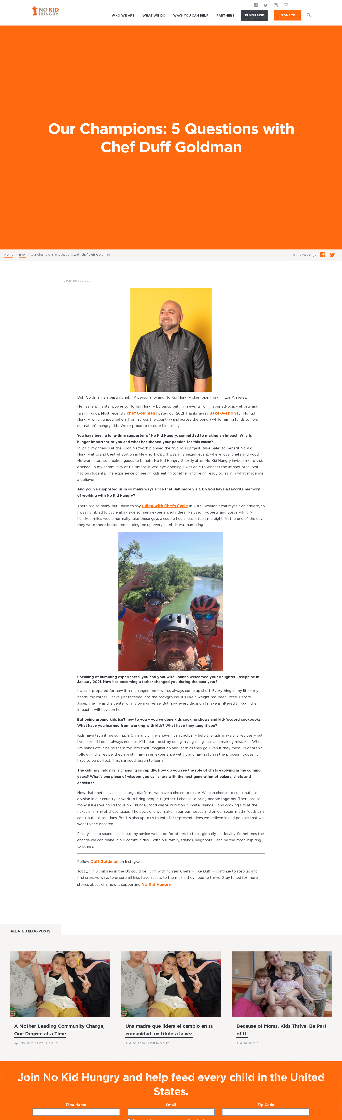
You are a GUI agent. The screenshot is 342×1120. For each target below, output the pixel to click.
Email (179, 1102)
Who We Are (123, 15)
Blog (22, 254)
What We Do (154, 15)
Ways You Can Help (191, 15)
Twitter (266, 5)
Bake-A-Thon (217, 413)
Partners (225, 15)
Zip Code (274, 1102)
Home (8, 254)
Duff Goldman (102, 860)
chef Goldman (139, 413)
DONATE (288, 15)
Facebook (256, 5)
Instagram (276, 5)
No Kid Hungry (154, 882)
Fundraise (254, 15)
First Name (84, 1102)
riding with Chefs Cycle (163, 505)
